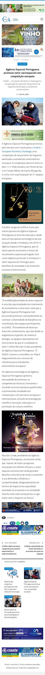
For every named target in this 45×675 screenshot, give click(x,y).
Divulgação (10, 521)
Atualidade (22, 64)
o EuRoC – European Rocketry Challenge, (22, 153)
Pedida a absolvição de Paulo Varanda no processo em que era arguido (33, 553)
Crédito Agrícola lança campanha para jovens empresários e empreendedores (11, 553)
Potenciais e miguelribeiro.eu (29, 671)
